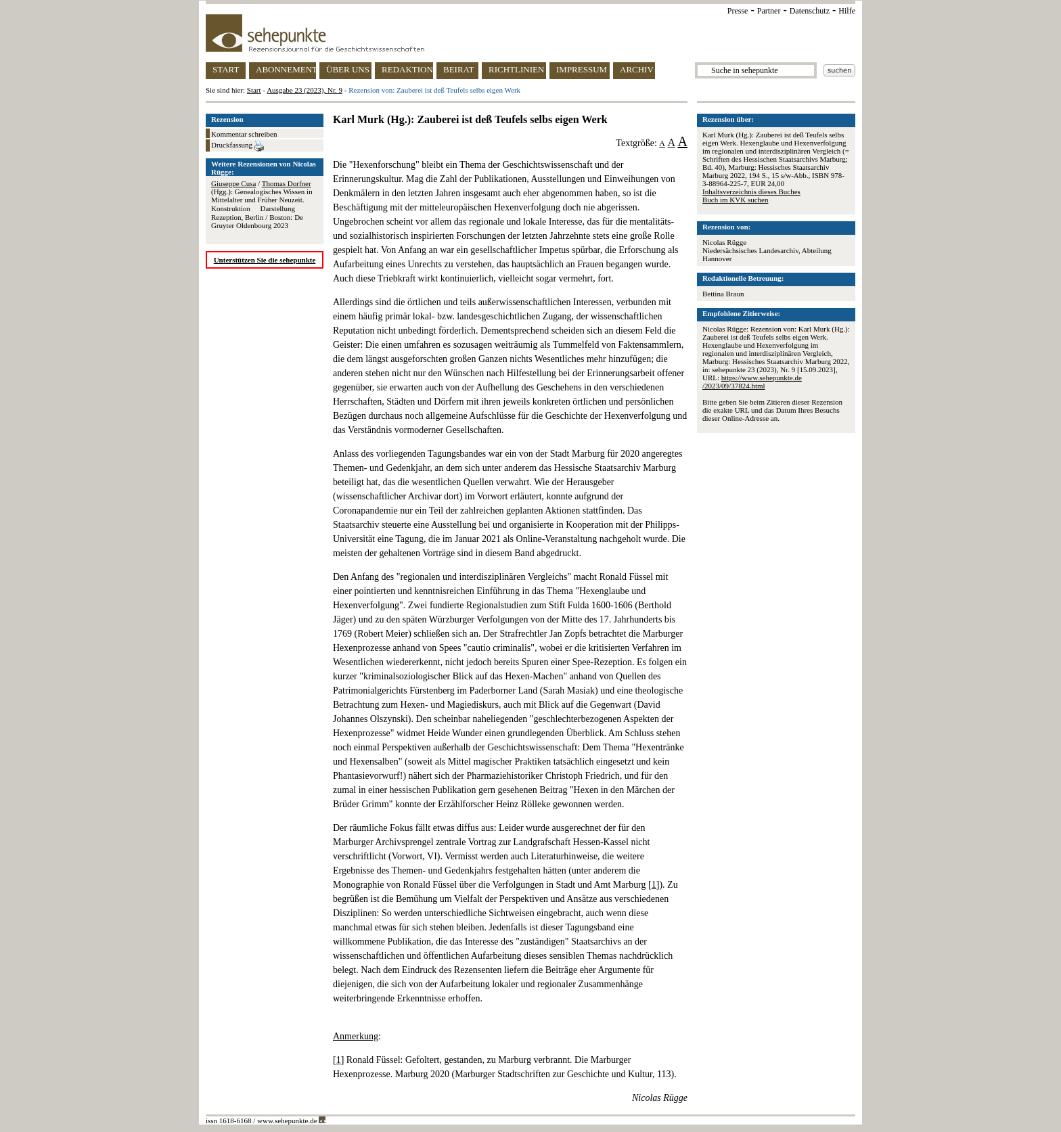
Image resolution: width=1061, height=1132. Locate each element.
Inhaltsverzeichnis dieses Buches (751, 191)
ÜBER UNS (347, 69)
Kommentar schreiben (244, 134)
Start (254, 90)
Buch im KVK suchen (735, 200)
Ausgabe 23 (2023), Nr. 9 (304, 90)
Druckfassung (237, 146)
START (225, 69)
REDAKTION (407, 69)
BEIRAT (458, 69)
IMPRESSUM (581, 69)
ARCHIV (637, 69)
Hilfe (846, 11)
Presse (737, 11)
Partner (769, 11)
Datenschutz (810, 11)
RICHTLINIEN (516, 69)
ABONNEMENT (286, 69)
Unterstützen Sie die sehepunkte (265, 260)
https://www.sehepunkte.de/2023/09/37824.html (752, 381)
